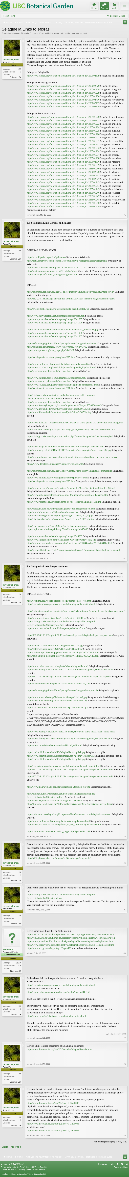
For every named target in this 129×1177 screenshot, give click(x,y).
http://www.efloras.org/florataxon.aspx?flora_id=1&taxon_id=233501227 (63, 137)
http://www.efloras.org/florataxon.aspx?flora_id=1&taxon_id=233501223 (63, 123)
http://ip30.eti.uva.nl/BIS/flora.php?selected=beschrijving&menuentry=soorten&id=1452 (71, 938)
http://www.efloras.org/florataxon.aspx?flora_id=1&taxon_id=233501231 (63, 141)
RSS (127, 1165)
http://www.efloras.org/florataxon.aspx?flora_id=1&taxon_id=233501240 (63, 168)
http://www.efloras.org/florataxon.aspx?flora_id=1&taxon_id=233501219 (63, 206)
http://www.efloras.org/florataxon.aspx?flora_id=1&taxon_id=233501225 (63, 130)
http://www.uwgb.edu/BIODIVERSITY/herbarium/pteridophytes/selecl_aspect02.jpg (69, 450)
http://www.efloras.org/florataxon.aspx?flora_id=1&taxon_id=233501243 (63, 182)
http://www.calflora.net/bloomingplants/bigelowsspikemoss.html (59, 364)
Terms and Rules (121, 1168)
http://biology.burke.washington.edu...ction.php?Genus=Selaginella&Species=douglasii (70, 436)
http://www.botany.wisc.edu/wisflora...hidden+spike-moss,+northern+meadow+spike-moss (72, 457)
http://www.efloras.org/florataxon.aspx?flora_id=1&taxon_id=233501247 (63, 196)
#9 (125, 1137)
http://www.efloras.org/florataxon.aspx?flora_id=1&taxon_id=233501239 (63, 165)
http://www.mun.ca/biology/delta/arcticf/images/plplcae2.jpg (57, 697)
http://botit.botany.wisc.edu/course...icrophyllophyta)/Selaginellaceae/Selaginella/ (67, 260)
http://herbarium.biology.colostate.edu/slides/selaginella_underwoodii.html (64, 766)
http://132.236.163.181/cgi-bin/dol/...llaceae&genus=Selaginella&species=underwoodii (70, 769)
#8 (125, 1083)
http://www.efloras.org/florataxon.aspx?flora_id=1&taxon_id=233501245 (63, 189)
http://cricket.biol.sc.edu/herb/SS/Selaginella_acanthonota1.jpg (58, 309)
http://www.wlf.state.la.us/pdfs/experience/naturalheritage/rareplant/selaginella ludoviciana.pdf (73, 550)
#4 (125, 880)
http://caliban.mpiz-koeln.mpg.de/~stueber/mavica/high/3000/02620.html (63, 655)
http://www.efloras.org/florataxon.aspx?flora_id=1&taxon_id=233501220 (63, 117)
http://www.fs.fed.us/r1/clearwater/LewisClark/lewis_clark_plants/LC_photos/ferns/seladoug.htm (75, 422)
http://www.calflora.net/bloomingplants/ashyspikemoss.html (56, 377)
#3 (125, 836)
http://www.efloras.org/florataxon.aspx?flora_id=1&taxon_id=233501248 (63, 199)
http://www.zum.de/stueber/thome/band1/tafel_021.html (54, 745)
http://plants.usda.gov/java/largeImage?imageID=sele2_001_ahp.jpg (60, 515)
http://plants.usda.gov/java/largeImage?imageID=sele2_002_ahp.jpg (60, 519)
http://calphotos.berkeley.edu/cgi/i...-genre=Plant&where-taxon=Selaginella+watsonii (69, 814)
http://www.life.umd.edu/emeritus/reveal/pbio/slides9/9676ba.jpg (59, 412)
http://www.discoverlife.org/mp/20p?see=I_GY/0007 (53, 1131)
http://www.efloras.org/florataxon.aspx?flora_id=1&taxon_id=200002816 (63, 161)
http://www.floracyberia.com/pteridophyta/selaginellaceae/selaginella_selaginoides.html (70, 945)
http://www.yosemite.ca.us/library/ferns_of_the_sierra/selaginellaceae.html (64, 501)
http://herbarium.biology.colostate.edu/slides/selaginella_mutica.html (61, 604)
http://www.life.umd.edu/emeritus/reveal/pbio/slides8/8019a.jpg (58, 408)
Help (112, 1165)
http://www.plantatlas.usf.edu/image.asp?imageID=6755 (54, 536)
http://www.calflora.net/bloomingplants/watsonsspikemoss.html (58, 821)
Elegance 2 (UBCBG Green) (12, 1165)
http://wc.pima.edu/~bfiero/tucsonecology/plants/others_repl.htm (59, 600)
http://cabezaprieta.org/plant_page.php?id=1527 (50, 350)
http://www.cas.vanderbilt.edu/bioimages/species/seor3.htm (56, 628)
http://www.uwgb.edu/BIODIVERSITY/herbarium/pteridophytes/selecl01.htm (65, 446)
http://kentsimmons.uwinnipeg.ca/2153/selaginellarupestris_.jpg (58, 683)
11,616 (18, 963)
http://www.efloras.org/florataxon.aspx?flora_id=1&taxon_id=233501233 (63, 148)
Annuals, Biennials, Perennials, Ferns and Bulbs (33, 33)
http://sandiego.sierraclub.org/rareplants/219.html (51, 481)
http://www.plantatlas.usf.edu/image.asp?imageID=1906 (54, 322)
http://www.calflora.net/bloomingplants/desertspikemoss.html (57, 477)
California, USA (15, 77)
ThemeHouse (39, 1171)
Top (122, 1165)
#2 (125, 558)
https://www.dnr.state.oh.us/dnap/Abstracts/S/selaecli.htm (55, 464)
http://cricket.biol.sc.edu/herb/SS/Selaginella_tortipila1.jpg (56, 752)
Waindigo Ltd (40, 1175)
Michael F (8, 950)
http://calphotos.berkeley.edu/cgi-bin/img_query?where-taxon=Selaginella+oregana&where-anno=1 (76, 611)
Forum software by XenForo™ (24, 1168)
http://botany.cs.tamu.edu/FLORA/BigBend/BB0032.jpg (54, 645)
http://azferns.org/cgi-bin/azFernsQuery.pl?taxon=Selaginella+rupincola (62, 690)
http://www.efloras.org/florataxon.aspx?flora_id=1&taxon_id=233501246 (63, 192)
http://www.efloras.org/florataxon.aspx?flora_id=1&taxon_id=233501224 (63, 127)
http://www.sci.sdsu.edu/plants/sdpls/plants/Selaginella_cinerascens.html (63, 384)
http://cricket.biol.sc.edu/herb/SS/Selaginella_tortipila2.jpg (56, 759)
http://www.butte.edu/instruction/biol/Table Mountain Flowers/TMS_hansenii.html (68, 495)
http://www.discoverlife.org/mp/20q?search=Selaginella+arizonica (59, 1050)
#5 (125, 924)
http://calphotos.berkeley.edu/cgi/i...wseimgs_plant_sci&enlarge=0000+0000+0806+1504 (71, 429)
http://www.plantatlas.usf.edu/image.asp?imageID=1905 (54, 319)
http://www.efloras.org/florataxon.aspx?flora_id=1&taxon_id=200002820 (63, 172)
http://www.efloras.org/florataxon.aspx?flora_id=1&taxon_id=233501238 (63, 158)
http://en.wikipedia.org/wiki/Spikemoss (46, 257)
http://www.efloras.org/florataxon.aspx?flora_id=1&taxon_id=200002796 (63, 99)
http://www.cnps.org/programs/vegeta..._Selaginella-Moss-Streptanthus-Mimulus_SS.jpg (71, 488)
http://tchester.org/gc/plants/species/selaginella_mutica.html (56, 1017)
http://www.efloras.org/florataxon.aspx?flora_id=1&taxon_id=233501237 (63, 154)
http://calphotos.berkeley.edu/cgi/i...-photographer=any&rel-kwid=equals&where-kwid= (70, 291)
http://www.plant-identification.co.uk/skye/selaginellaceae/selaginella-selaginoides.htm (70, 942)
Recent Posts (9, 16)
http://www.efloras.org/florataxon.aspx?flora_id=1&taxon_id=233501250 (63, 203)
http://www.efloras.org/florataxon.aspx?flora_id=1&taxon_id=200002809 (63, 106)
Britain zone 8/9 (16, 972)
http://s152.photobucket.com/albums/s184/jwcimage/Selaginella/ (59, 858)
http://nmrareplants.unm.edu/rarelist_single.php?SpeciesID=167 (58, 831)
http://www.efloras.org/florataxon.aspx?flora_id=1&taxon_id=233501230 (63, 96)
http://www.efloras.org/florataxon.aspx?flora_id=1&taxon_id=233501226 (63, 134)
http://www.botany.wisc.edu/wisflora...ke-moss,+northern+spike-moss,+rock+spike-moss (71, 731)
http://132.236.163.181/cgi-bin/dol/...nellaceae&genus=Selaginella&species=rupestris (69, 676)
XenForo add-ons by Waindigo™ (15, 1175)
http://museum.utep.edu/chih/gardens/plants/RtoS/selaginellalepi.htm (61, 508)
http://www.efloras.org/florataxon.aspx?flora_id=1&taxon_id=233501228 (63, 89)
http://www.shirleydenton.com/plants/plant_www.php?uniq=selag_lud (61, 539)
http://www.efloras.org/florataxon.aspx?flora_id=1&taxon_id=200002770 (63, 86)
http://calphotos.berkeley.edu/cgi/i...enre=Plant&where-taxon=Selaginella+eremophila (69, 470)
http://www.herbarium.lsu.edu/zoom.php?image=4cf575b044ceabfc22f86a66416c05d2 (70, 543)
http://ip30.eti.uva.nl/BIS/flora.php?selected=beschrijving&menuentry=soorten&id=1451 (71, 935)
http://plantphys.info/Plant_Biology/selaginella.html (52, 274)
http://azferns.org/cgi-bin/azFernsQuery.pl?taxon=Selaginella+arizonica (62, 343)
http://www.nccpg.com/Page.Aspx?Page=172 (49, 949)
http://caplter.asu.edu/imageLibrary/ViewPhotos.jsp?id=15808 (57, 529)
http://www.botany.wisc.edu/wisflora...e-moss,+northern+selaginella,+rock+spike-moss (70, 669)
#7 (125, 1039)
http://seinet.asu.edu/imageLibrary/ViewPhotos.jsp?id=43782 (57, 346)
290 (19, 69)
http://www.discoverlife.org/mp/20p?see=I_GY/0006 (53, 1124)
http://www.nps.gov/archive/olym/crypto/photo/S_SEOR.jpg (57, 618)
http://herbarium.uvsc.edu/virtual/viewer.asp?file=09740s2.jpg (57, 707)
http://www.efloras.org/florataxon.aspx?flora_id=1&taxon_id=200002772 (63, 120)
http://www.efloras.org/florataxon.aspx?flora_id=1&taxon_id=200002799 (63, 103)
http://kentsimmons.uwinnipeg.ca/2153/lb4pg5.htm (52, 271)
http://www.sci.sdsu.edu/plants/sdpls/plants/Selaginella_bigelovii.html (61, 367)
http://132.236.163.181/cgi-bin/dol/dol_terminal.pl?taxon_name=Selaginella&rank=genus (71, 298)
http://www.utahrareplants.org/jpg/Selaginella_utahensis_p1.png (58, 786)
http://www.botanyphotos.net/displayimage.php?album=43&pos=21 (60, 755)
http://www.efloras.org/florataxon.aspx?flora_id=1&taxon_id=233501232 (63, 144)
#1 (125, 215)
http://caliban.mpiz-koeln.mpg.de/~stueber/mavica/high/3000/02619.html (63, 652)
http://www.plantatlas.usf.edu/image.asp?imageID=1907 (54, 336)
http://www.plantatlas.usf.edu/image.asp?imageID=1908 (54, 333)
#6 (125, 971)
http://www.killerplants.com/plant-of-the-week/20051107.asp (57, 267)
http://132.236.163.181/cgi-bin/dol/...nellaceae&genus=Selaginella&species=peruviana (70, 635)
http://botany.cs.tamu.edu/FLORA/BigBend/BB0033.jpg (54, 649)
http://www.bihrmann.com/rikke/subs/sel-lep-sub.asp (53, 512)
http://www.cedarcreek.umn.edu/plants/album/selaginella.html (57, 666)
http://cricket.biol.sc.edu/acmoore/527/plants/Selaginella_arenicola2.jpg (62, 329)
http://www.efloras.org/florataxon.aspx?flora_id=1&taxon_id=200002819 (63, 75)
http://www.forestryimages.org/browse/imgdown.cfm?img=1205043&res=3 (64, 405)
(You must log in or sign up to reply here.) (110, 1143)
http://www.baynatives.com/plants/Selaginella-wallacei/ (54, 800)
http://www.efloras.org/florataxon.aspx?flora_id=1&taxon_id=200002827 (63, 179)
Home (117, 1165)
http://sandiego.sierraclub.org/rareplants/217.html (51, 357)
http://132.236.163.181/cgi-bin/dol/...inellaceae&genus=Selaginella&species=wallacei (69, 804)
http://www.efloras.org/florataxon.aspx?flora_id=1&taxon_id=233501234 (63, 151)
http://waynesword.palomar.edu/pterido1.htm (49, 371)
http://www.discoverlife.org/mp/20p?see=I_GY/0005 (53, 1104)
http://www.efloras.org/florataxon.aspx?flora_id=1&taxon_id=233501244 (63, 186)
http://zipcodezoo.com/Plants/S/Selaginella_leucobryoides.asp (57, 526)
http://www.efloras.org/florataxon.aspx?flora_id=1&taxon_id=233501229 (63, 92)
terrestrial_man (68, 33)
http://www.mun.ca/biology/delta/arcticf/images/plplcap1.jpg (57, 700)
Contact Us (102, 1165)
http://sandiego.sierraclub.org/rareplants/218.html (51, 388)
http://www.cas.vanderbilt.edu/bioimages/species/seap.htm (55, 315)
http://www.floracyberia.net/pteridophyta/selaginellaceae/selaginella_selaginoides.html (70, 738)
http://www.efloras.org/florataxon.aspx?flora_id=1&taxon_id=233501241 (63, 175)
